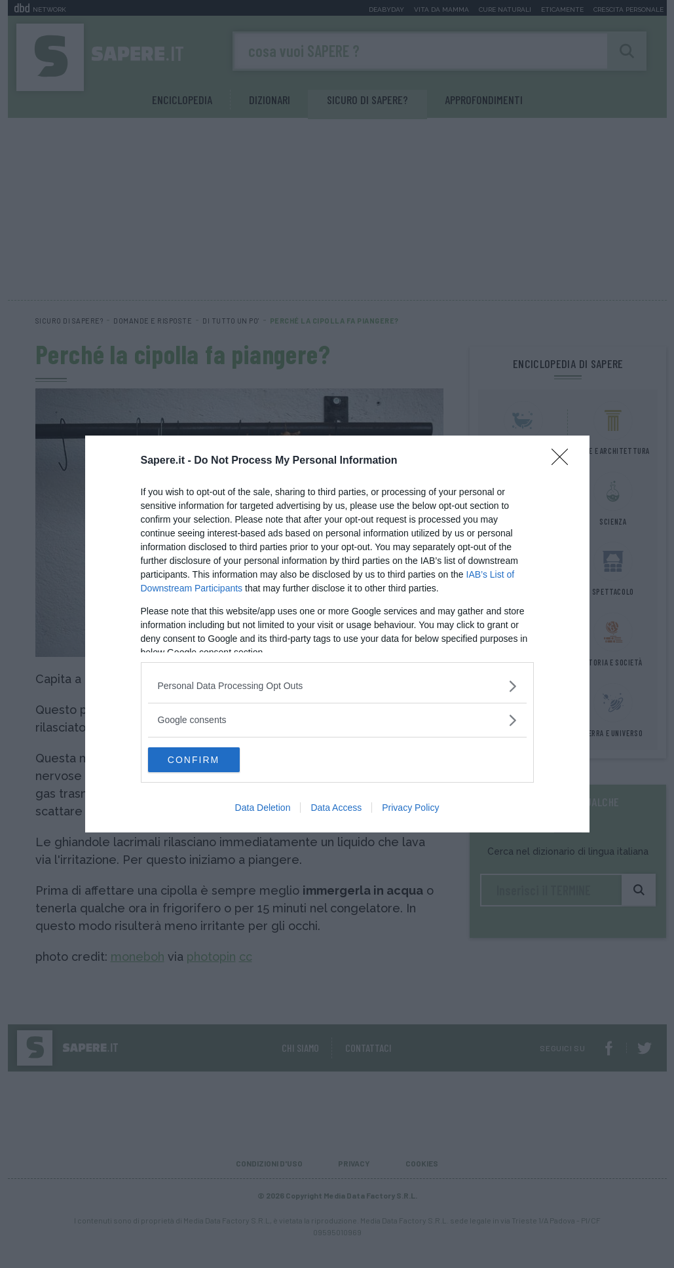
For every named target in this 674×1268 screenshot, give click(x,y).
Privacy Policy (410, 808)
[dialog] (337, 634)
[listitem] (337, 685)
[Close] (564, 460)
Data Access (336, 808)
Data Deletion (263, 808)
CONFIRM (210, 760)
